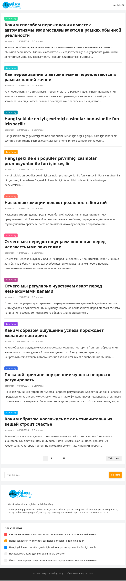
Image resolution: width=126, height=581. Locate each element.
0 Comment (37, 41)
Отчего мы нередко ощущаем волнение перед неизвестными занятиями (55, 244)
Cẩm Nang (11, 18)
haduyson (9, 41)
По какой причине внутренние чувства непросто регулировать (57, 377)
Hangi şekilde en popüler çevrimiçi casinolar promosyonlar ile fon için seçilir (51, 160)
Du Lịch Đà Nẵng (49, 573)
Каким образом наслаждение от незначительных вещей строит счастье (58, 421)
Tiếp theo (113, 458)
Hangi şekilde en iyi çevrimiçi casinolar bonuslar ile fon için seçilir (62, 121)
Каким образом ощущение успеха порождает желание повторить (54, 332)
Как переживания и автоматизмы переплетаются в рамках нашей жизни (60, 76)
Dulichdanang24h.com (81, 573)
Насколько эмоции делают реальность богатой (56, 202)
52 (64, 458)
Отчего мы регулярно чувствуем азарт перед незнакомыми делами (53, 288)
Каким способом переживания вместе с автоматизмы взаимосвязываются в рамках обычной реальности (63, 30)
